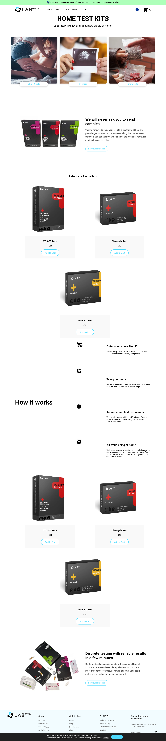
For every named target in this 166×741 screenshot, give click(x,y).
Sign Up (155, 732)
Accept (117, 737)
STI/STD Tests (34, 84)
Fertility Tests (132, 84)
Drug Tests (82, 84)
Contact (103, 730)
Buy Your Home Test (96, 149)
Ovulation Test (43, 730)
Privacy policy (105, 723)
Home (71, 720)
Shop (71, 724)
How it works (74, 727)
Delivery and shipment (108, 720)
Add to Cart (50, 253)
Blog (71, 730)
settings (106, 738)
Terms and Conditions (108, 727)
